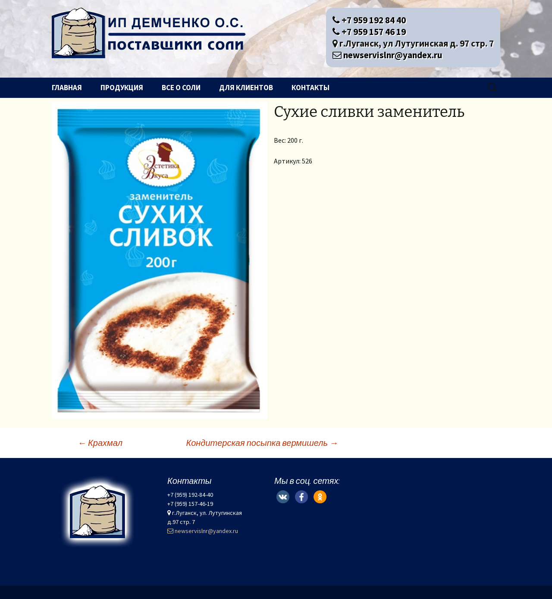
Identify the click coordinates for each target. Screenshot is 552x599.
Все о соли (181, 87)
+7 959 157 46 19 (369, 32)
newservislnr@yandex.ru (387, 55)
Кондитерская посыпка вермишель (262, 442)
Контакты (310, 87)
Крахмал (100, 442)
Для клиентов (246, 87)
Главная (67, 87)
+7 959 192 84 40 (369, 20)
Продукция (121, 87)
